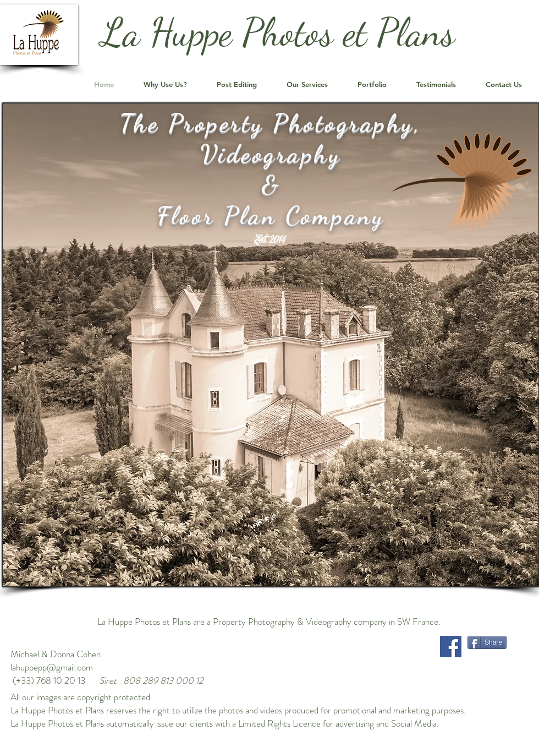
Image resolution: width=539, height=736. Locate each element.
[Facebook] (450, 646)
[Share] (487, 642)
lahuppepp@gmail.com (51, 667)
